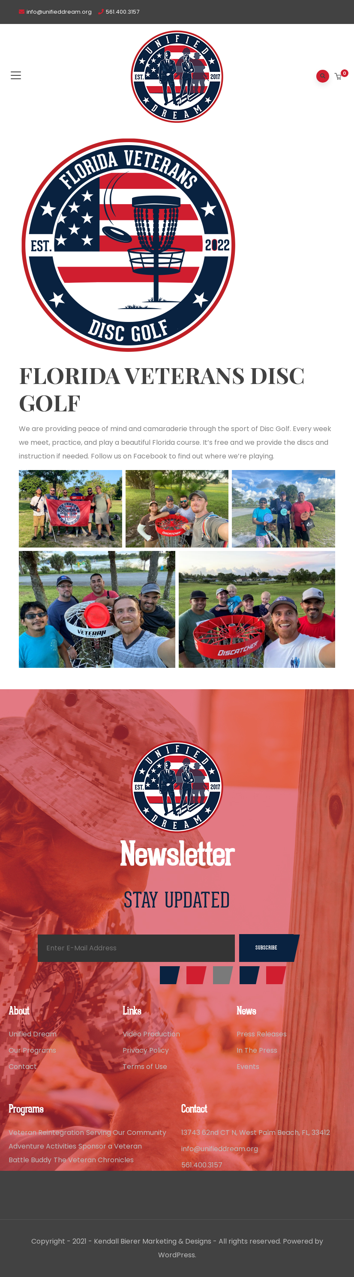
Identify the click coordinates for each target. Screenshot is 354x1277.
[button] (338, 77)
